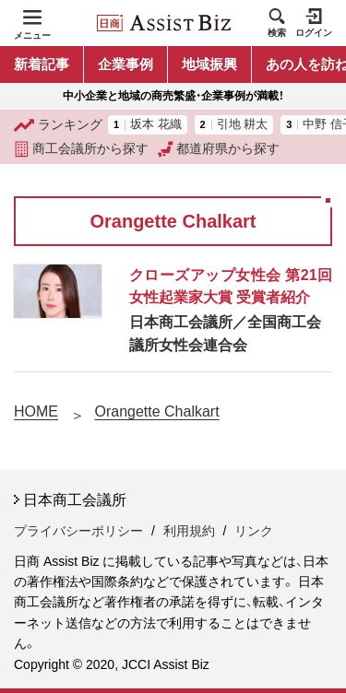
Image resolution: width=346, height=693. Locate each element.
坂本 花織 (156, 125)
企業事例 (125, 64)
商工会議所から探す (81, 149)
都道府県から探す (219, 149)
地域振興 (209, 64)
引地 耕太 (242, 125)
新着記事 (41, 64)
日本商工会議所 (74, 500)
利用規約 (189, 530)
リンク (253, 530)
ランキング (58, 125)
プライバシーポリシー (78, 530)
